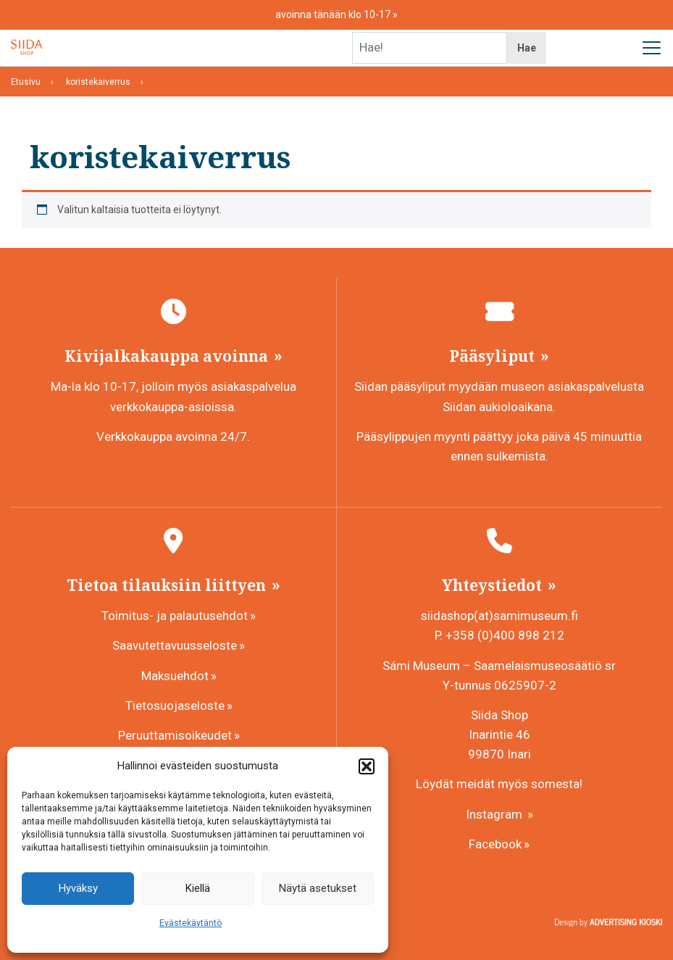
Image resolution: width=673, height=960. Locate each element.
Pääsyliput (493, 356)
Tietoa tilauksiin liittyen (168, 585)
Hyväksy (78, 888)
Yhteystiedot (493, 585)
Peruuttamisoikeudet (175, 735)
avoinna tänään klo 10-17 (334, 14)
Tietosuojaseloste (175, 705)
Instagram (495, 814)
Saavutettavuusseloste (174, 645)
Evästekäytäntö (190, 923)
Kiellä (197, 888)
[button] (366, 766)
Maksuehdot (175, 676)
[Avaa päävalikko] (651, 48)
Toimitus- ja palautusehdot (174, 615)
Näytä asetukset (317, 888)
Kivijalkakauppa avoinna (168, 356)
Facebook (495, 844)
